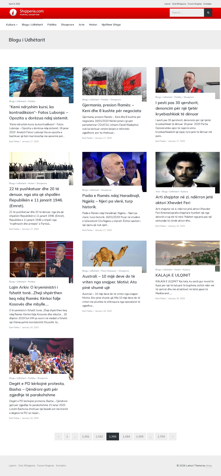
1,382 (99, 442)
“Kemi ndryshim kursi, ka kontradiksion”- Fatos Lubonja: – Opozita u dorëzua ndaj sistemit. (38, 115)
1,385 (140, 442)
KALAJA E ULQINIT (173, 280)
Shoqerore (67, 24)
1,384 (126, 442)
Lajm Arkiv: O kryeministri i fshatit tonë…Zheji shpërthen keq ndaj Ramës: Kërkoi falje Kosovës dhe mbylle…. (36, 301)
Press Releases (108, 276)
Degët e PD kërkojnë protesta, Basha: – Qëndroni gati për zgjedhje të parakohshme (37, 395)
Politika (51, 24)
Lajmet (167, 4)
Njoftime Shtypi (111, 24)
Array (209, 471)
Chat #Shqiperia (179, 4)
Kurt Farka (14, 147)
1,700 (162, 442)
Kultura (10, 24)
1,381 (85, 442)
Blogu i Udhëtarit (32, 24)
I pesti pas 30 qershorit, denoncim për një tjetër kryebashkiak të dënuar (178, 108)
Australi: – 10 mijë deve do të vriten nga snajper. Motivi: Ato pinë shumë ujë (110, 287)
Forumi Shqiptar (195, 4)
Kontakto (208, 4)
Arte (81, 24)
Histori (93, 24)
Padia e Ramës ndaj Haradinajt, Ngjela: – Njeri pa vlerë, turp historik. (109, 207)
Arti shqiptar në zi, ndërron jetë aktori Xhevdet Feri (185, 205)
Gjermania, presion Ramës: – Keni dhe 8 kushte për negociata (109, 110)
